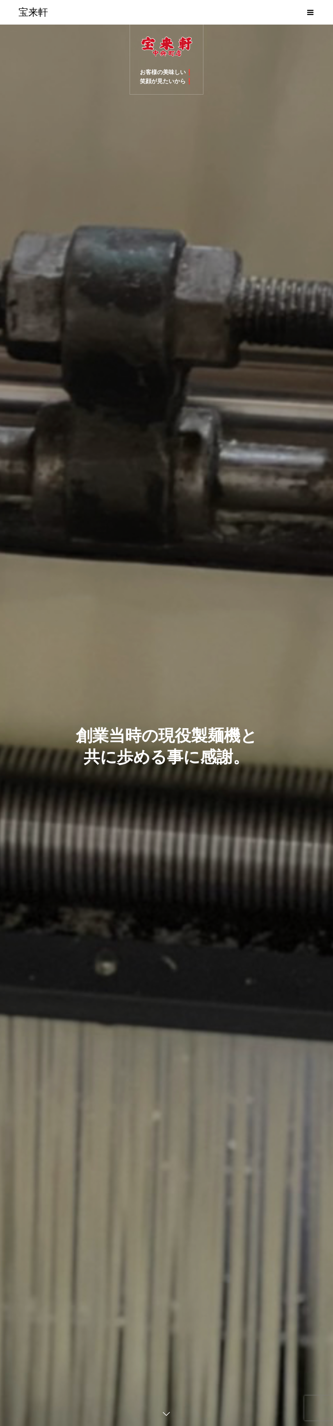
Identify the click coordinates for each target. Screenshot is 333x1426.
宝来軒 (33, 12)
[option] (166, 725)
